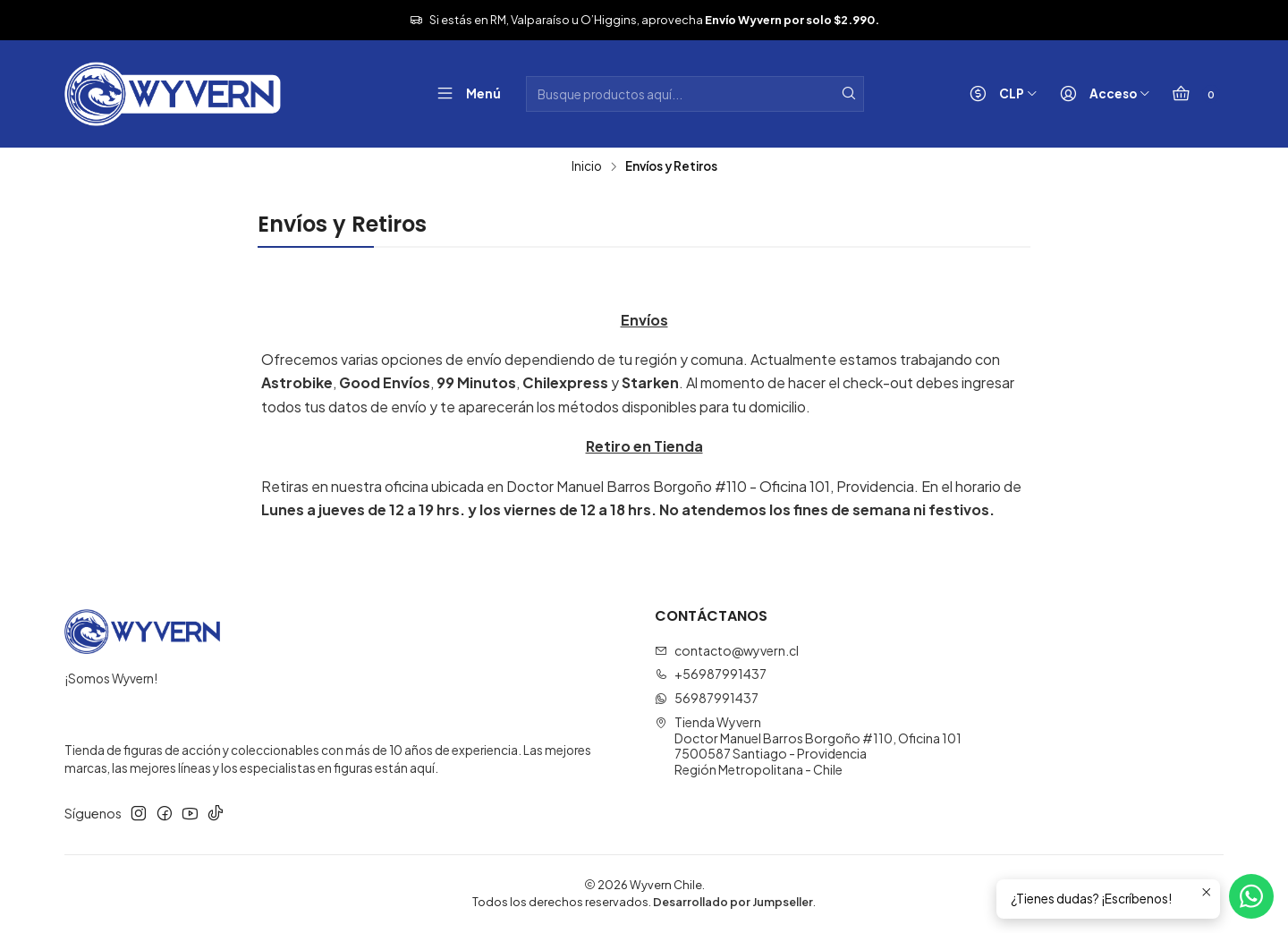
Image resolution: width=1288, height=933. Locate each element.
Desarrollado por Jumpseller (733, 902)
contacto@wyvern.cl (727, 650)
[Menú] (464, 94)
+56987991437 (711, 674)
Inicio (587, 166)
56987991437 (706, 698)
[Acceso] (1101, 94)
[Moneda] (999, 94)
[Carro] (1192, 94)
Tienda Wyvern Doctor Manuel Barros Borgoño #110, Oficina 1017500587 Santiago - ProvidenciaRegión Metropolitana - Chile (808, 745)
